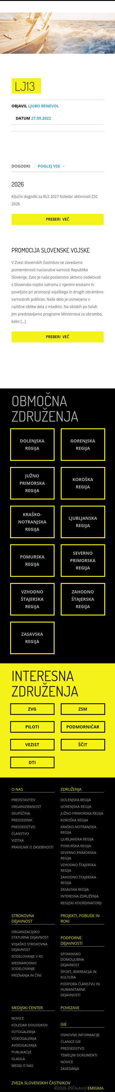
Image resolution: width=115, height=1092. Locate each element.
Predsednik (22, 820)
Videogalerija (24, 1038)
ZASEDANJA (70, 1068)
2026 (18, 184)
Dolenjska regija (76, 799)
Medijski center (27, 1007)
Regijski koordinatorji (81, 903)
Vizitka (18, 840)
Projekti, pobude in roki (80, 918)
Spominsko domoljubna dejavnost (72, 959)
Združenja (71, 789)
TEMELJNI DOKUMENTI (79, 1055)
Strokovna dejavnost (23, 918)
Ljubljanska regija (77, 839)
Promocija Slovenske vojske (51, 250)
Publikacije (22, 1052)
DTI (32, 762)
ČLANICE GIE (71, 1041)
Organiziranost (26, 806)
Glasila (18, 1058)
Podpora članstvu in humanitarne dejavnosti (80, 989)
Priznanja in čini (26, 975)
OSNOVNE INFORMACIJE (80, 1034)
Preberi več (57, 219)
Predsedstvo (23, 826)
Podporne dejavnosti (72, 940)
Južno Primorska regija (82, 813)
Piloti (32, 727)
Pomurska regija (76, 845)
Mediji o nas (22, 1065)
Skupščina (21, 813)
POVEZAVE (70, 1007)
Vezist (32, 744)
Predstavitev (23, 799)
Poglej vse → (51, 166)
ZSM (82, 709)
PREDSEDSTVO (72, 1048)
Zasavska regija (75, 889)
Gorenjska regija (76, 806)
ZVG (32, 709)
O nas (17, 789)
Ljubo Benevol (35, 106)
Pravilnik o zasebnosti (33, 847)
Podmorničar (82, 727)
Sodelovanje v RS (27, 956)
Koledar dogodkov (30, 1025)
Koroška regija (74, 820)
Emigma (96, 1088)
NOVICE (67, 1061)
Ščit (82, 744)
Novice (18, 1018)
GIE (64, 1024)
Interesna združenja (80, 896)
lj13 (25, 86)
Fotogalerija (24, 1031)
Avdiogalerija (24, 1045)
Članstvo (20, 833)
